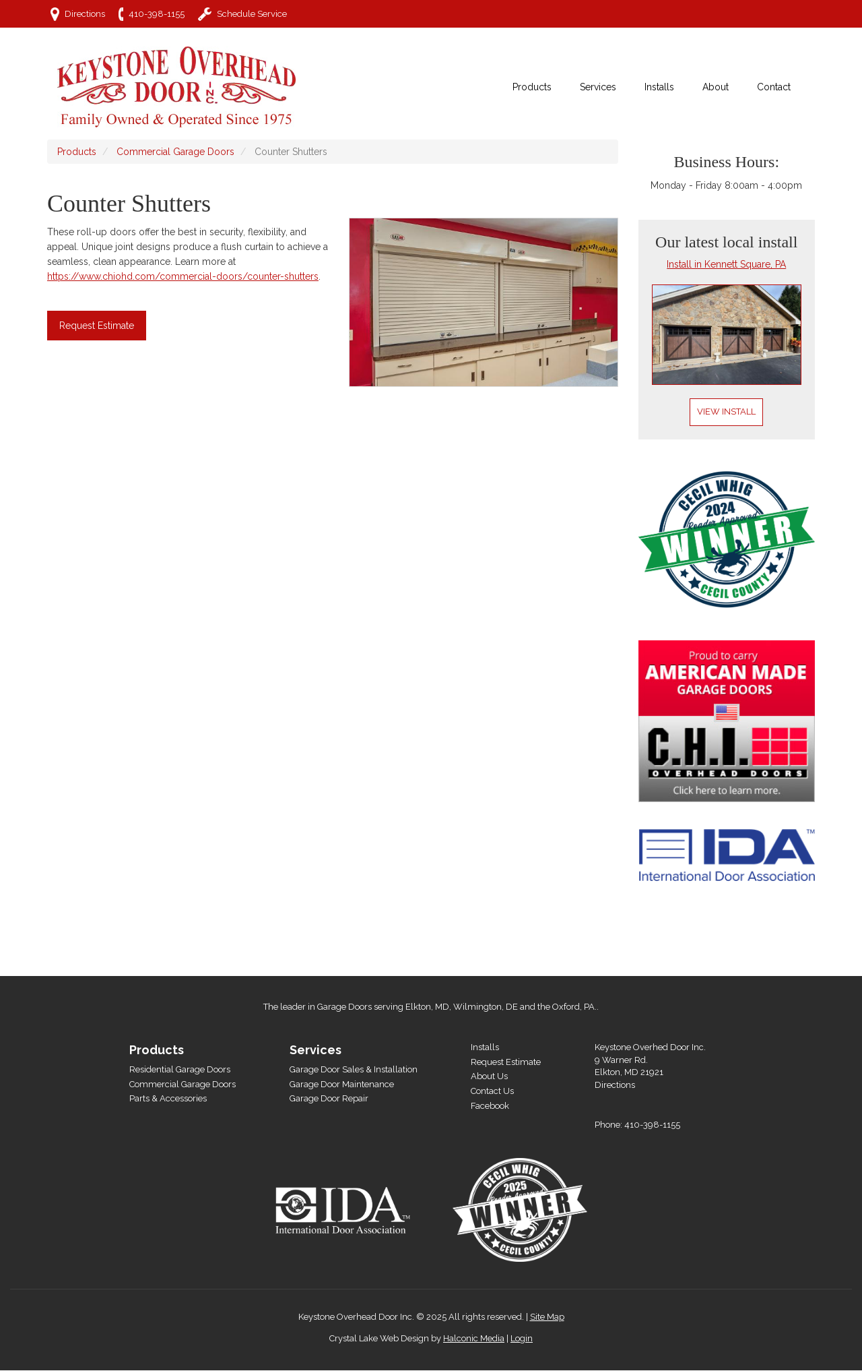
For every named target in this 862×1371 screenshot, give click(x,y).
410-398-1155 (157, 14)
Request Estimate (96, 325)
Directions (85, 14)
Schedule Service (252, 14)
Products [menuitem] (532, 87)
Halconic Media (473, 1338)
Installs (485, 1047)
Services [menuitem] (598, 87)
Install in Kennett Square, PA (726, 264)
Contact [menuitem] (774, 87)
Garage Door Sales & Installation (354, 1069)
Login (521, 1338)
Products (76, 151)
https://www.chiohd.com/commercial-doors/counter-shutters (183, 276)
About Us (489, 1076)
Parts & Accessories (168, 1098)
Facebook (490, 1106)
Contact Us (492, 1091)
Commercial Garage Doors (175, 151)
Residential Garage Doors (179, 1069)
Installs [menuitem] (659, 87)
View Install (726, 411)
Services (315, 1050)
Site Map (547, 1317)
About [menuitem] (715, 87)
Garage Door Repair (329, 1098)
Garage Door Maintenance (342, 1084)
